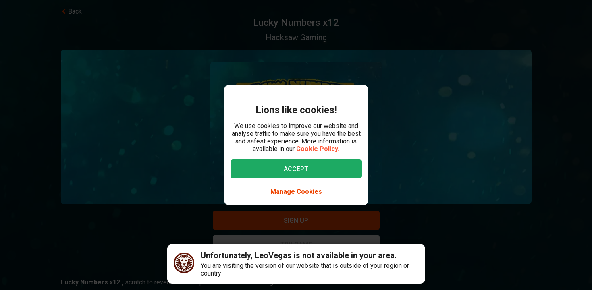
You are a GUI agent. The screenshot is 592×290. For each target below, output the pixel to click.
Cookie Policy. (317, 149)
